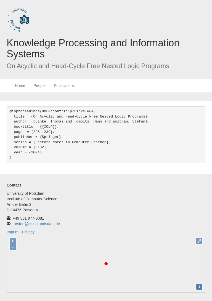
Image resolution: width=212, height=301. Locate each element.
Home (20, 85)
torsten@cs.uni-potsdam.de (36, 224)
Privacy (28, 232)
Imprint (12, 232)
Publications (64, 85)
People (39, 85)
